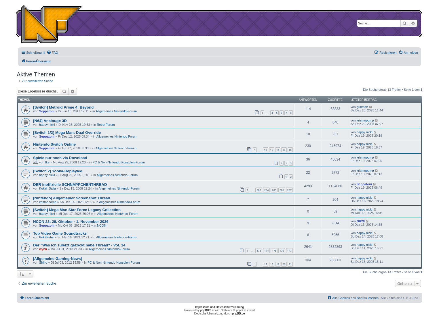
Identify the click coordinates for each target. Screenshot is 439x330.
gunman (362, 107)
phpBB (204, 310)
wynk (43, 249)
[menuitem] (52, 52)
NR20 (361, 221)
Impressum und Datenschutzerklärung (219, 307)
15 (283, 150)
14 (277, 150)
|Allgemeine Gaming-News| (57, 258)
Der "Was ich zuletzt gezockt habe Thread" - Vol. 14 (79, 245)
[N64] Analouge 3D (50, 121)
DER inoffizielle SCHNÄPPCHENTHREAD (70, 184)
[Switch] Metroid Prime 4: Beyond (63, 107)
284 (266, 190)
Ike (47, 162)
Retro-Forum (106, 124)
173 (258, 250)
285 (274, 190)
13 (271, 150)
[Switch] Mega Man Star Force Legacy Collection (77, 210)
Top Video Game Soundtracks (60, 233)
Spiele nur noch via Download (60, 158)
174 (266, 250)
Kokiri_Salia (47, 188)
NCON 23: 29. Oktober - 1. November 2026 (71, 221)
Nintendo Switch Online (54, 144)
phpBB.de (238, 313)
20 (283, 264)
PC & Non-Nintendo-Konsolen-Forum (118, 162)
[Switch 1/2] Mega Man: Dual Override (67, 132)
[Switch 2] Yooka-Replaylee (57, 171)
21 (290, 264)
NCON (101, 225)
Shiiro (43, 262)
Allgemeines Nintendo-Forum (116, 111)
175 (274, 250)
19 (277, 264)
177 (289, 250)
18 (271, 264)
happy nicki (47, 124)
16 (290, 150)
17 (265, 264)
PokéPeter (46, 237)
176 (282, 250)
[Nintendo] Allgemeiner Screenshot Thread (71, 198)
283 (258, 190)
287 (289, 190)
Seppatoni (46, 111)
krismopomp (365, 120)
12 (265, 150)
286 (282, 190)
